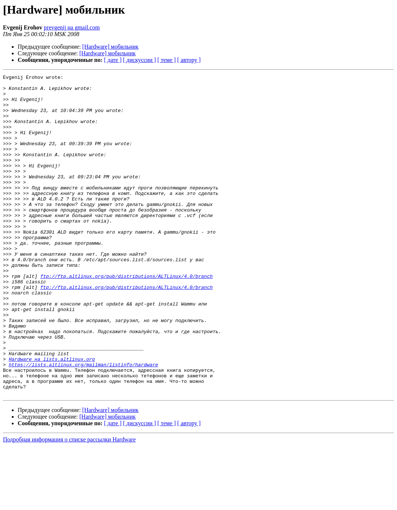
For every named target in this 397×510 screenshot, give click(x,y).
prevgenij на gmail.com (72, 27)
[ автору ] (188, 60)
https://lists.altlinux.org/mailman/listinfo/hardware (83, 423)
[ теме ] (166, 60)
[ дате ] (113, 60)
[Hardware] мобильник (110, 46)
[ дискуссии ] (139, 60)
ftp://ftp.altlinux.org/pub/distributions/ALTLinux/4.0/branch (126, 317)
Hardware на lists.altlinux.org (52, 416)
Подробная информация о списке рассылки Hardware (69, 503)
